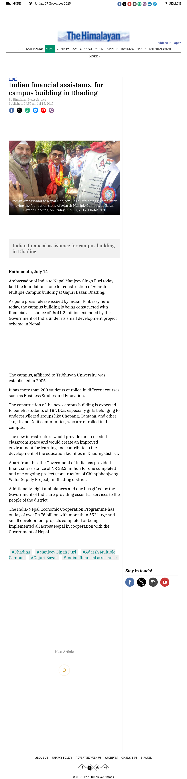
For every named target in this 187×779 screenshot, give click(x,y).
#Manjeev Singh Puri (56, 552)
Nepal (13, 79)
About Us (41, 757)
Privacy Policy (62, 757)
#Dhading (21, 552)
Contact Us (129, 757)
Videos (163, 43)
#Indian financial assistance (90, 557)
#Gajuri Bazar (44, 557)
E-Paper (175, 43)
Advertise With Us (88, 757)
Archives (111, 757)
